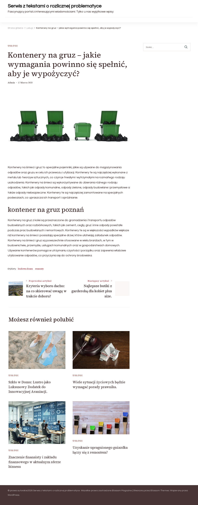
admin (11, 82)
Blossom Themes (160, 490)
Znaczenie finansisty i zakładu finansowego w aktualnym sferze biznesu (34, 462)
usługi (13, 45)
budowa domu (25, 268)
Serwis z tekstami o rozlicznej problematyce (54, 6)
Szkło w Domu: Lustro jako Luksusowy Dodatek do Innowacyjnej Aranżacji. (29, 387)
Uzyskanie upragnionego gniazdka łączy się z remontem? (100, 450)
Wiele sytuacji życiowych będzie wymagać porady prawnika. (99, 384)
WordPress (13, 495)
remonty (39, 268)
